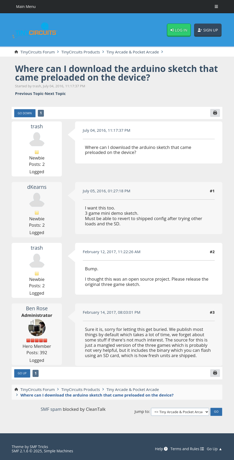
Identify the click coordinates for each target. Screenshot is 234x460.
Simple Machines (58, 450)
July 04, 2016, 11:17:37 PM (106, 130)
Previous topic (29, 93)
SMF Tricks (39, 446)
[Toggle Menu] (216, 6)
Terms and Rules (187, 449)
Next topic (55, 93)
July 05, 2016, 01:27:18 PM (106, 190)
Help (161, 449)
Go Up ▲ (214, 449)
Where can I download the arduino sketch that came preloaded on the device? (116, 73)
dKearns (37, 187)
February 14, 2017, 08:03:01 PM (111, 312)
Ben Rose (37, 308)
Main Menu (26, 6)
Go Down (25, 113)
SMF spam (51, 409)
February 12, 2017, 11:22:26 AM (111, 251)
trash (37, 126)
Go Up (22, 373)
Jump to (142, 411)
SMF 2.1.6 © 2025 (27, 450)
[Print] (215, 113)
